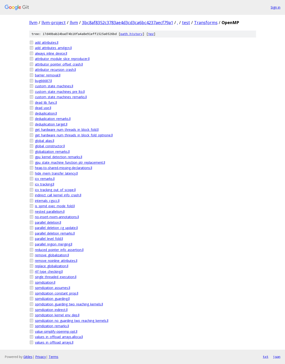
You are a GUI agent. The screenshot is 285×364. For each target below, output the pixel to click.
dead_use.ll (43, 108)
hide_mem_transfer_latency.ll (56, 173)
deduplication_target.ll (51, 124)
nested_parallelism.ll (50, 211)
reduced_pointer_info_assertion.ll (59, 250)
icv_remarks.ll (45, 178)
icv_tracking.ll (44, 184)
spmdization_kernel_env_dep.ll (57, 315)
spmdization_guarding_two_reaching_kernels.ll (69, 304)
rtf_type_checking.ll (49, 271)
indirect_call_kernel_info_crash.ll (58, 195)
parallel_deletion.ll (48, 222)
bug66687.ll (43, 80)
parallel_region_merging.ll (53, 244)
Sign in (275, 7)
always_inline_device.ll (51, 53)
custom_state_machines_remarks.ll (61, 97)
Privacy (40, 357)
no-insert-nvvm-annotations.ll (57, 217)
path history (131, 34)
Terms (53, 357)
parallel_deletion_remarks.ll (55, 233)
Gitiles (27, 357)
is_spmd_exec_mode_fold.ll (55, 206)
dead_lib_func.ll (46, 102)
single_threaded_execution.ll (55, 277)
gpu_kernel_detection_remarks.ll (58, 157)
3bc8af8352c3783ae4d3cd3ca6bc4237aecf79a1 (127, 22)
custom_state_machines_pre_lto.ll (60, 91)
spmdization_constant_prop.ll (56, 293)
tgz (151, 34)
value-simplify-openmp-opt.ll (56, 331)
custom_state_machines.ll (54, 86)
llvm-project (53, 22)
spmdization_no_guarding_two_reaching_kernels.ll (71, 320)
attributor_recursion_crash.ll (55, 69)
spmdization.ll (45, 282)
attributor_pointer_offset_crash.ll (59, 64)
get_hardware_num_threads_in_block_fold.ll (67, 129)
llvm (33, 22)
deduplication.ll (46, 113)
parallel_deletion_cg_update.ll (56, 228)
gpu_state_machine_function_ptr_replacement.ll (70, 162)
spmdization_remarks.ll (52, 326)
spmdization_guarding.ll (52, 298)
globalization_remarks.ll (52, 151)
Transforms (206, 22)
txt (265, 357)
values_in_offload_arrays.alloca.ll (59, 337)
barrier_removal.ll (47, 75)
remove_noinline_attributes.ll (56, 260)
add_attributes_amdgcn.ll (53, 48)
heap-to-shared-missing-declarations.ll (63, 168)
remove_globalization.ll (52, 255)
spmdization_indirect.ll (51, 310)
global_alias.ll (44, 140)
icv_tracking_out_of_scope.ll (55, 190)
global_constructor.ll (50, 146)
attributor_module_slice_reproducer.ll (62, 58)
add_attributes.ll (46, 42)
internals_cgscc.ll (47, 200)
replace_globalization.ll (51, 266)
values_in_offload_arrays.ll (54, 342)
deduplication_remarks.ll (53, 118)
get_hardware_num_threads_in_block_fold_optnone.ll (74, 135)
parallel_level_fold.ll (49, 238)
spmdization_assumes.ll (52, 288)
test (186, 22)
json (276, 357)
